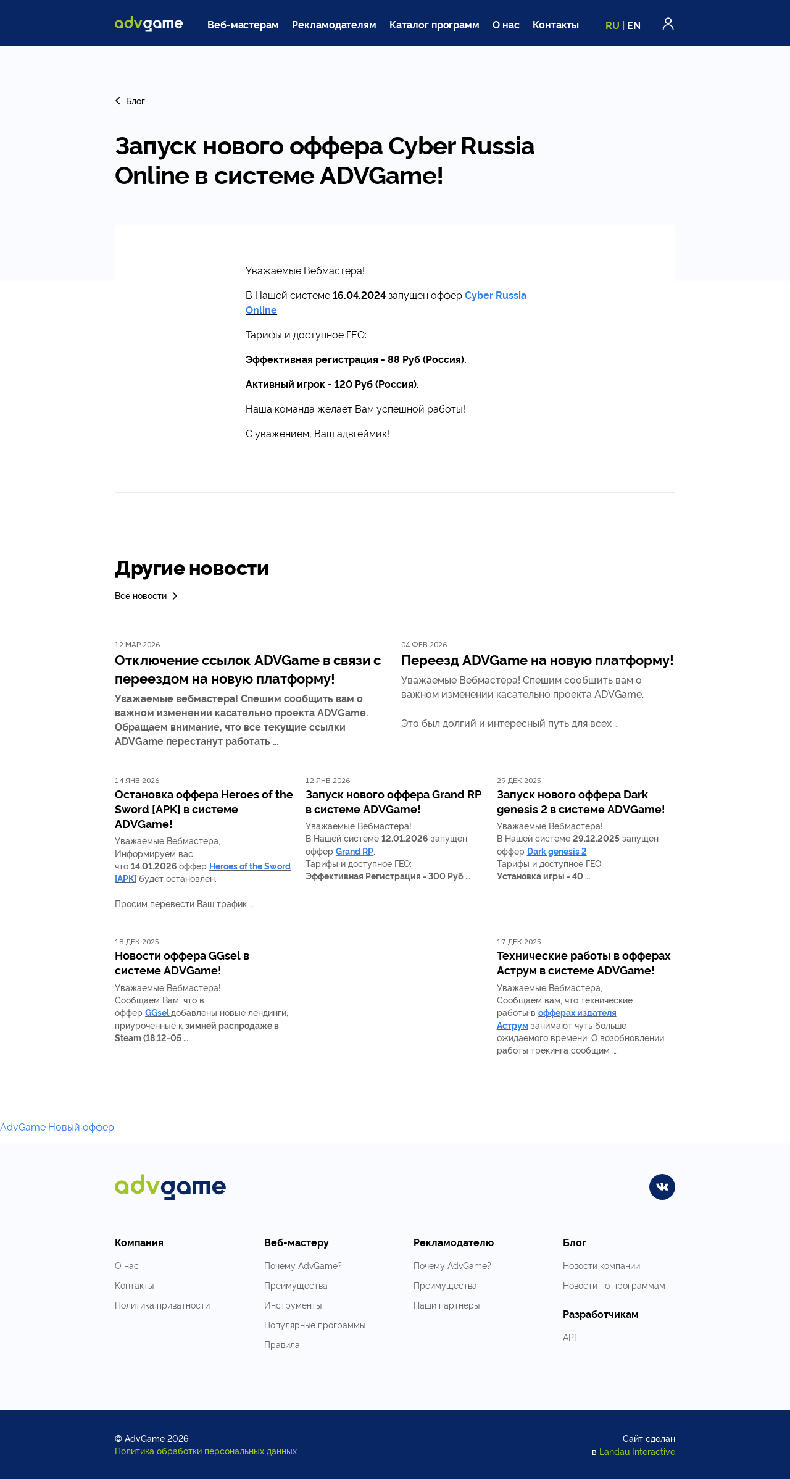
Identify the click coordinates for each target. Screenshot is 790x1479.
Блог (130, 100)
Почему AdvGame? (303, 1265)
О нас (506, 24)
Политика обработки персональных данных (206, 1450)
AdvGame (23, 1126)
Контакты (556, 24)
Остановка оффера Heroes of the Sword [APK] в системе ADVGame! (204, 808)
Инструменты (293, 1304)
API (569, 1337)
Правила (282, 1344)
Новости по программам (614, 1285)
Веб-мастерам (243, 24)
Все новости (147, 595)
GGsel (157, 1012)
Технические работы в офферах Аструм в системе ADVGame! (584, 962)
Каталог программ (434, 24)
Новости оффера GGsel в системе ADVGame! (182, 962)
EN (634, 24)
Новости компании (601, 1265)
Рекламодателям (334, 24)
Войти (668, 23)
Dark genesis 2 (557, 851)
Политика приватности (162, 1304)
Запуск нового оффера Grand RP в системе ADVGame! (393, 801)
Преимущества (296, 1285)
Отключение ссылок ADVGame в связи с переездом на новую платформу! (248, 668)
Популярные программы (314, 1324)
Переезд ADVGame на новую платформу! (537, 659)
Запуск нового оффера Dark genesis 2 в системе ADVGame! (581, 801)
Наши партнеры (447, 1304)
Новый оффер (81, 1126)
